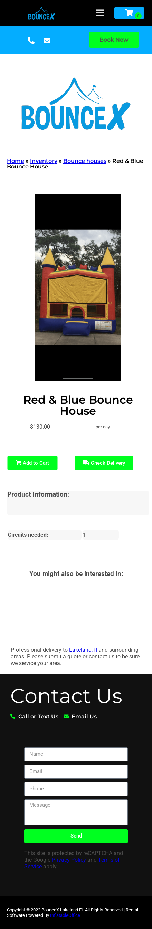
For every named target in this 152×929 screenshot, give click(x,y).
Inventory (43, 161)
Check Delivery (104, 463)
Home (15, 161)
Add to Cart (32, 463)
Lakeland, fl (83, 650)
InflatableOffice (65, 915)
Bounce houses (84, 161)
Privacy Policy (69, 860)
